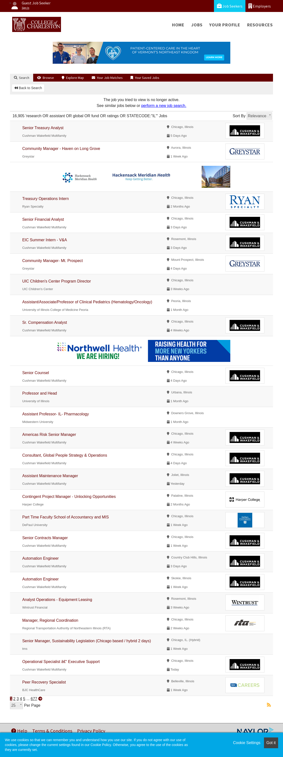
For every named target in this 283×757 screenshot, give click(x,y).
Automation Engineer (40, 558)
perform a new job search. (163, 106)
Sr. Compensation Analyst (44, 322)
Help (19, 731)
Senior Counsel (35, 373)
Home (178, 25)
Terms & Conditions (52, 731)
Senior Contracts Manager (45, 538)
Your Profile (224, 25)
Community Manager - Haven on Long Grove (61, 149)
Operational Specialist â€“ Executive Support (61, 662)
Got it (271, 743)
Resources (260, 25)
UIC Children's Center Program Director (56, 281)
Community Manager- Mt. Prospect (52, 261)
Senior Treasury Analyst (42, 128)
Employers (259, 6)
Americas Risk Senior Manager (49, 434)
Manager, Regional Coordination (50, 620)
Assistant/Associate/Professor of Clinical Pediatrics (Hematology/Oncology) (87, 302)
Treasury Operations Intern (45, 199)
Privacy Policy (91, 731)
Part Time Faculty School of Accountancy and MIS (65, 517)
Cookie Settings (246, 743)
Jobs (196, 25)
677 (34, 699)
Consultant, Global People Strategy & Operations (64, 455)
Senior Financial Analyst (43, 219)
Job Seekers (230, 6)
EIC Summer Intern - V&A (44, 240)
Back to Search (28, 88)
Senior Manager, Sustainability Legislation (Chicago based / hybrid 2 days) (86, 641)
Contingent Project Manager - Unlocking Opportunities (69, 496)
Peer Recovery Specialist (44, 682)
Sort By (239, 116)
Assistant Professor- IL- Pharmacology (55, 414)
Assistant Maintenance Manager (50, 476)
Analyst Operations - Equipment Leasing (57, 600)
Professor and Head (39, 393)
